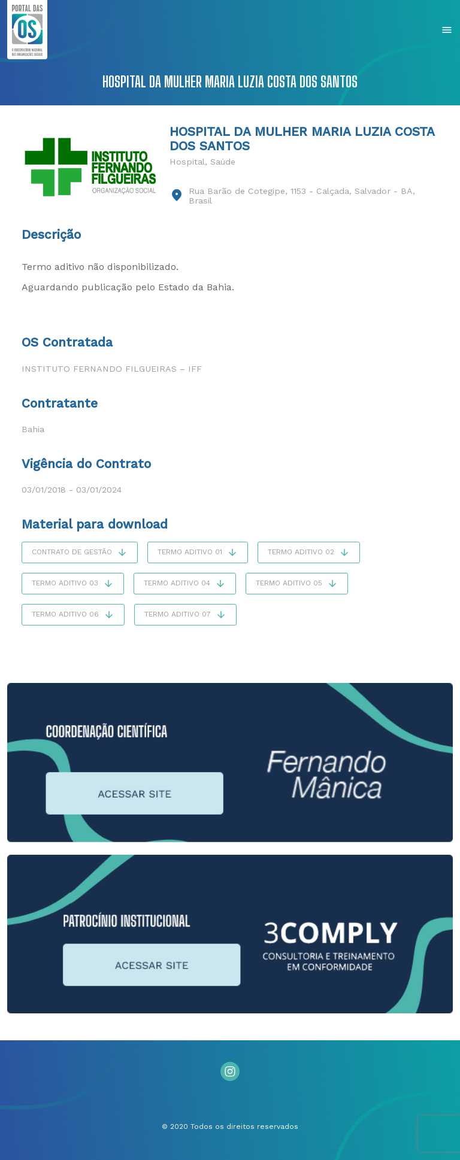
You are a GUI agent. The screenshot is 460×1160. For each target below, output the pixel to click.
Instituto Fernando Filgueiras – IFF (112, 368)
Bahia (33, 429)
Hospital (187, 161)
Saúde (222, 161)
